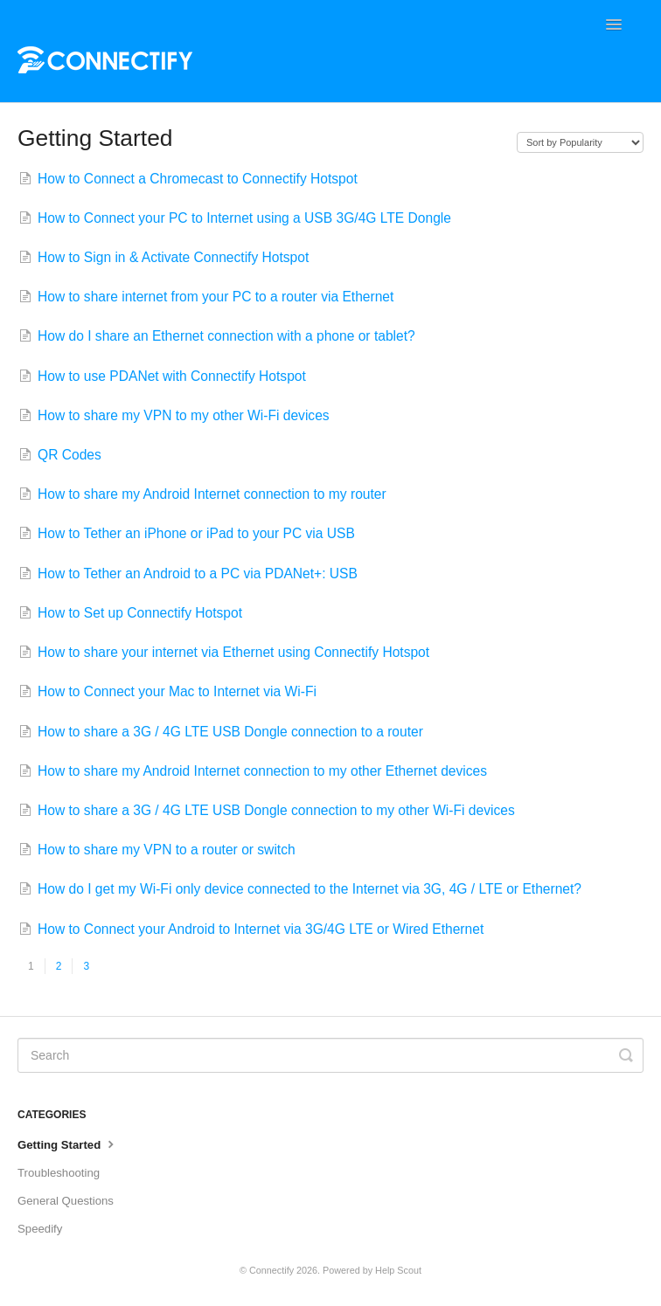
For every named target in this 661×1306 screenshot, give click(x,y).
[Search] (330, 1055)
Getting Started (67, 1143)
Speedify (39, 1228)
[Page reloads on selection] (580, 142)
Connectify (271, 1270)
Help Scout (398, 1270)
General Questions (65, 1200)
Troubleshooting (58, 1172)
